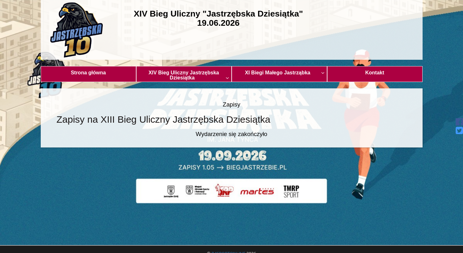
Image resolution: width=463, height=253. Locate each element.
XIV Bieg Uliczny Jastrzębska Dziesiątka (189, 75)
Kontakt (374, 72)
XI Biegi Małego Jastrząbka (284, 72)
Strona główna (88, 72)
